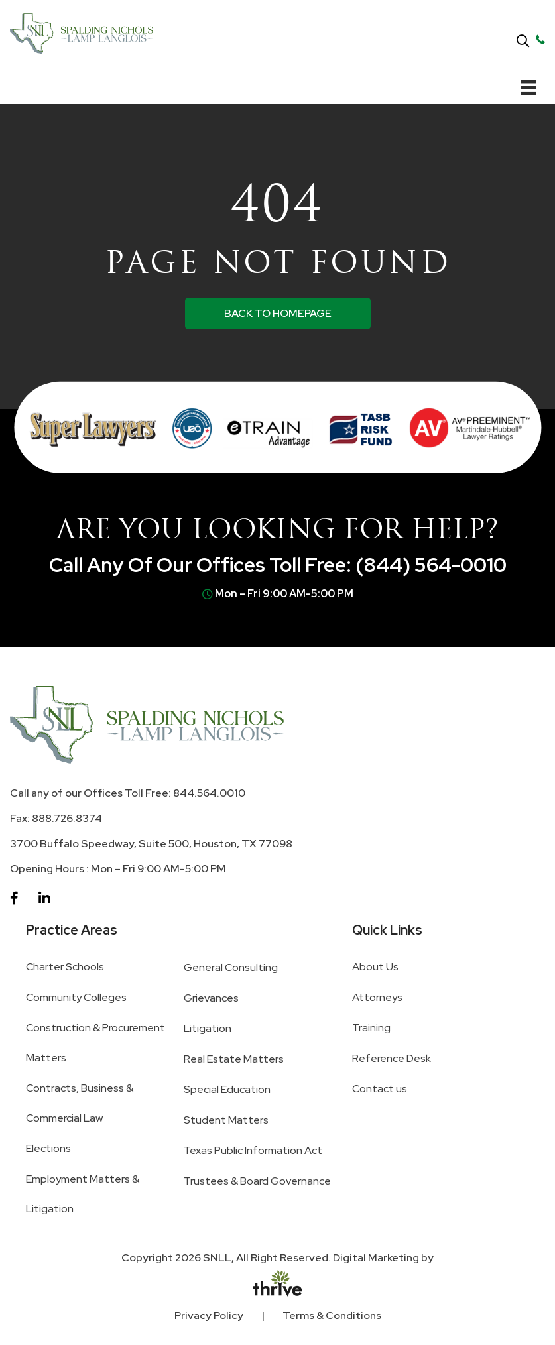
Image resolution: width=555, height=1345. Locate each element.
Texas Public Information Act (253, 1150)
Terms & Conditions (331, 1315)
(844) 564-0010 (431, 565)
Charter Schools (65, 967)
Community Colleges (76, 997)
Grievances (211, 998)
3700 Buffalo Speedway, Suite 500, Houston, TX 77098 (151, 843)
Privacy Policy (208, 1315)
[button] (523, 42)
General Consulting (231, 967)
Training (371, 1028)
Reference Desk (391, 1058)
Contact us (379, 1089)
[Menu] (528, 87)
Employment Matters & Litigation (82, 1194)
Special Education (227, 1089)
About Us (375, 967)
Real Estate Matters (234, 1059)
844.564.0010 (209, 793)
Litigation (207, 1028)
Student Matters (226, 1120)
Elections (48, 1148)
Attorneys (377, 997)
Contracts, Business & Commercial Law (79, 1103)
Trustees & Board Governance (257, 1181)
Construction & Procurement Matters (95, 1043)
